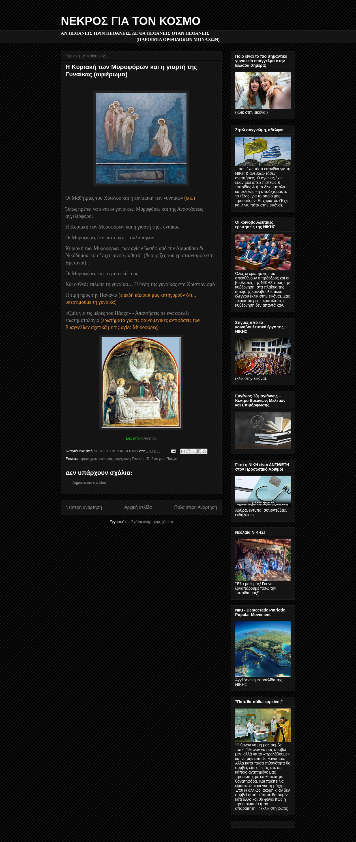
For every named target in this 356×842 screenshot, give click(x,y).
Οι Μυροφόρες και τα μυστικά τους (101, 273)
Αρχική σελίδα (138, 507)
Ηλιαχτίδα (148, 438)
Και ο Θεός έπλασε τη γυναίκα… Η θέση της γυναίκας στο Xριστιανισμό (140, 284)
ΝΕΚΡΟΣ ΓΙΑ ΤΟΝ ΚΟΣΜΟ (131, 21)
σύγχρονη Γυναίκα (129, 458)
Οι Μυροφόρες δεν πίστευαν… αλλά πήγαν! (110, 237)
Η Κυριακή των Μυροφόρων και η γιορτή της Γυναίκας (122, 227)
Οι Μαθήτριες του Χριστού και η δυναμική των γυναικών (124, 198)
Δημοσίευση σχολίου (89, 483)
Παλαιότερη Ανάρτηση (195, 507)
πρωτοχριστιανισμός (96, 458)
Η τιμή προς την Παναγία (91, 295)
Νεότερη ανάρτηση (83, 507)
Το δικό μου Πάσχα (162, 458)
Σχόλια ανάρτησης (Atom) (152, 522)
